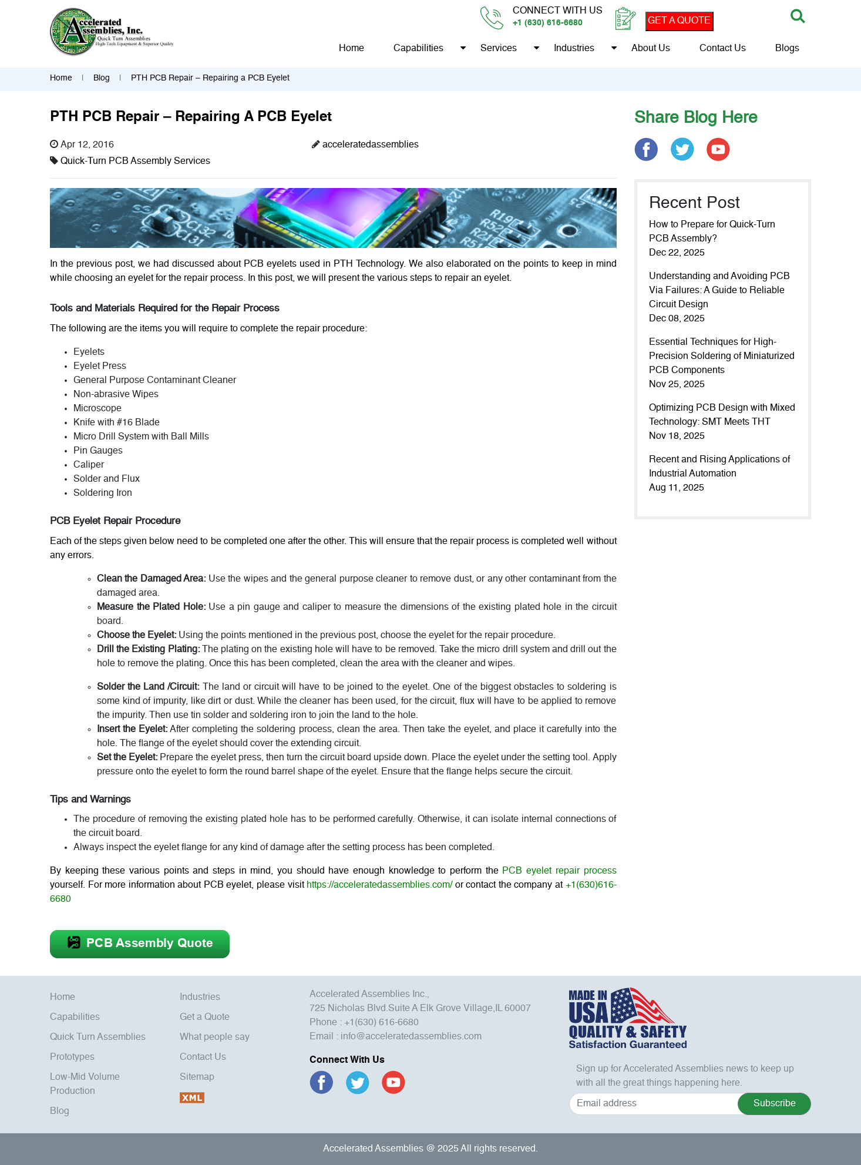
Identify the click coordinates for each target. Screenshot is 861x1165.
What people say (215, 1037)
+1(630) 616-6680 (381, 1023)
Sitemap (197, 1077)
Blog (101, 78)
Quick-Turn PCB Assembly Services (135, 161)
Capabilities (418, 48)
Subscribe (775, 1104)
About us (650, 48)
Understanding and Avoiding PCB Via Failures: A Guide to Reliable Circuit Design (719, 291)
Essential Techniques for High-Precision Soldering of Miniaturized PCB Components (722, 356)
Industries (574, 48)
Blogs (787, 48)
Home (351, 48)
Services (498, 48)
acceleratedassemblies (370, 145)
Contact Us (722, 48)
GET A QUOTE (679, 21)
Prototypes (72, 1057)
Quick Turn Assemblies (98, 1037)
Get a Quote (205, 1017)
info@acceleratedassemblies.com (411, 1037)
